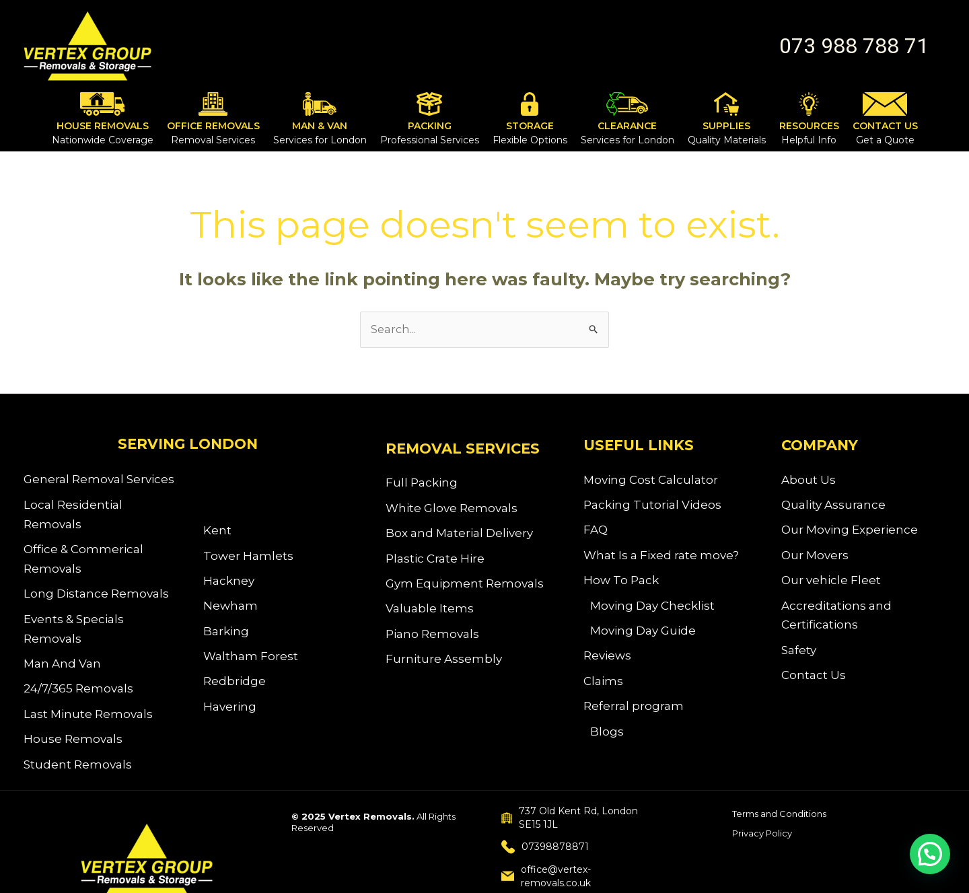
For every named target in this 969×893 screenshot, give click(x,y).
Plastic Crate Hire (435, 562)
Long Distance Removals (96, 597)
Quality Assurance (833, 506)
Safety (798, 657)
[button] (853, 46)
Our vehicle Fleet (831, 585)
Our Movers (815, 559)
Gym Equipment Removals (465, 588)
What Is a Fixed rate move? (661, 559)
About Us (808, 480)
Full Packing (422, 484)
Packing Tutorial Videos (652, 506)
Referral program (633, 716)
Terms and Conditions (779, 824)
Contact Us (813, 683)
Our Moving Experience (849, 533)
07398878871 (545, 858)
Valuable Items (430, 614)
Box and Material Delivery (459, 536)
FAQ (595, 533)
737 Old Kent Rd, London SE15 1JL (569, 828)
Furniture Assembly (444, 667)
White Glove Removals (451, 510)
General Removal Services (99, 480)
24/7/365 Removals (78, 696)
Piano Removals (432, 640)
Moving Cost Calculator (650, 480)
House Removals (73, 747)
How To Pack (621, 585)
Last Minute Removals (88, 722)
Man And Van (62, 669)
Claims (603, 689)
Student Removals (78, 774)
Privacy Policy (762, 843)
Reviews (607, 663)
